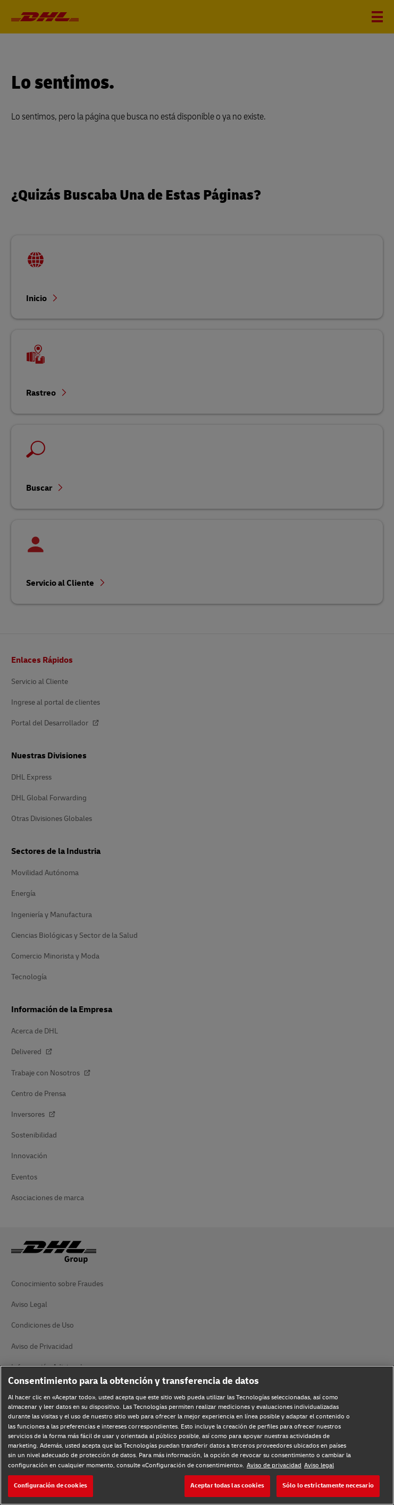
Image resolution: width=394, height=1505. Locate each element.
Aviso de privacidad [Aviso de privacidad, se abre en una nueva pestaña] (274, 1465)
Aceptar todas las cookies (227, 1486)
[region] (197, 1435)
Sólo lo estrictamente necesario (328, 1486)
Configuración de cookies (50, 1486)
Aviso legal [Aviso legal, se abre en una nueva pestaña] (319, 1465)
